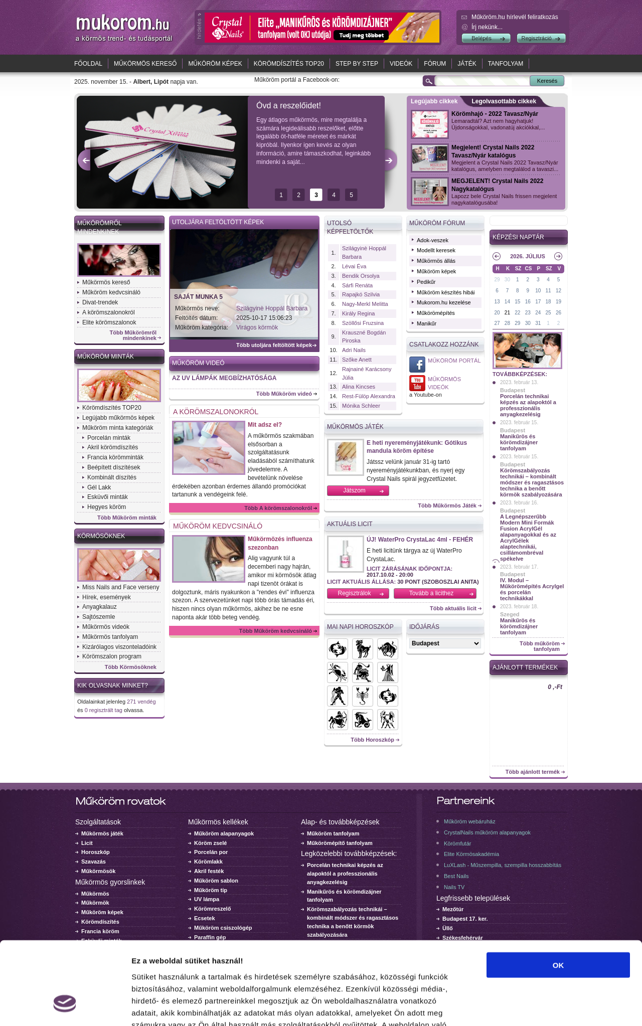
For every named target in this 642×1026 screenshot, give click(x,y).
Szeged (510, 614)
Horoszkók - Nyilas (337, 719)
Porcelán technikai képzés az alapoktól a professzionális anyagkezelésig (528, 405)
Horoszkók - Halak (337, 648)
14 (507, 301)
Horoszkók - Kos (362, 648)
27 (497, 323)
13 (497, 301)
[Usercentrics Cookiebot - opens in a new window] (65, 1006)
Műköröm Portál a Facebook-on (417, 365)
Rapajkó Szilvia (361, 294)
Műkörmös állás (436, 261)
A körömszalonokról (108, 312)
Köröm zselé (210, 843)
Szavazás (93, 862)
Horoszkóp (95, 852)
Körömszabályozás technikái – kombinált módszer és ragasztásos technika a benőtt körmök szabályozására (532, 482)
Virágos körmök (257, 327)
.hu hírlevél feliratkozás (514, 17)
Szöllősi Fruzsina (363, 323)
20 (497, 312)
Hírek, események (106, 597)
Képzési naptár (518, 237)
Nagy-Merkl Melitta (365, 304)
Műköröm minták (105, 356)
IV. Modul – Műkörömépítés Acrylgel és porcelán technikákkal (532, 589)
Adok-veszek (432, 240)
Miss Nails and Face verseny (120, 587)
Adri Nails (354, 350)
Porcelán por (211, 852)
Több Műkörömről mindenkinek (133, 335)
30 (507, 279)
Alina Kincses (358, 387)
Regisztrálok (354, 593)
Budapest (512, 390)
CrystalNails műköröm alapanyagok (487, 832)
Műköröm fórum (437, 223)
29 (497, 279)
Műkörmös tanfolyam (110, 636)
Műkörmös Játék (355, 426)
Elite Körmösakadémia (471, 854)
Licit (87, 843)
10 (538, 290)
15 (517, 301)
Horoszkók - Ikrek (387, 719)
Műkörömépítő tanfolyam (340, 843)
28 (507, 323)
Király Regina (358, 313)
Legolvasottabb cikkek (503, 101)
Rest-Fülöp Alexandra (368, 396)
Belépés (481, 38)
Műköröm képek (215, 63)
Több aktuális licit (453, 608)
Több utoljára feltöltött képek (274, 345)
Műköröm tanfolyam (333, 833)
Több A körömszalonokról (278, 508)
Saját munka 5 (198, 296)
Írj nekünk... (487, 27)
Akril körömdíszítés (112, 447)
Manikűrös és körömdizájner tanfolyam (519, 442)
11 (548, 290)
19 (558, 301)
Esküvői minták (107, 496)
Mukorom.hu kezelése (444, 302)
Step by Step (357, 63)
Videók (401, 63)
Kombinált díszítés (111, 477)
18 (548, 301)
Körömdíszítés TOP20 (289, 63)
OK (558, 894)
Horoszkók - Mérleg (387, 696)
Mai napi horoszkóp (360, 626)
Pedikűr (426, 282)
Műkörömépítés (436, 313)
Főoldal (88, 63)
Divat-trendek (100, 302)
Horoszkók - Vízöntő (337, 696)
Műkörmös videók (105, 626)
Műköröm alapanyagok (224, 833)
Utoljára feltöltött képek (218, 222)
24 (538, 312)
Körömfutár (457, 843)
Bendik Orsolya (361, 276)
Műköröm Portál (454, 361)
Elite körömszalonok (109, 322)
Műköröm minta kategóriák (117, 427)
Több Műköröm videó (284, 394)
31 (538, 323)
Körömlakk (208, 862)
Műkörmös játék (102, 833)
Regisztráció (536, 38)
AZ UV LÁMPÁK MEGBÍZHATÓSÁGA (224, 378)
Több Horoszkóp (372, 740)
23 (528, 312)
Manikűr (426, 323)
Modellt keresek (436, 250)
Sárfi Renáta (357, 285)
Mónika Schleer (361, 406)
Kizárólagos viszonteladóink (119, 646)
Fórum (435, 63)
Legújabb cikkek (434, 101)
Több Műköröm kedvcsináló (275, 631)
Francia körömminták (115, 457)
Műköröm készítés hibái (446, 292)
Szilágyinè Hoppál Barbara (271, 308)
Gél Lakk (99, 487)
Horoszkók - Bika (387, 648)
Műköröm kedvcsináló (111, 292)
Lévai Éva (354, 266)
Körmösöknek (101, 536)
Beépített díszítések (113, 467)
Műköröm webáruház (470, 821)
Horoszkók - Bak (362, 719)
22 (517, 312)
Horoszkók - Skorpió (362, 696)
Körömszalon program (111, 656)
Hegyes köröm (106, 506)
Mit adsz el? (265, 424)
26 (558, 312)
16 (528, 301)
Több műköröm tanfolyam (540, 646)
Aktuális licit (350, 524)
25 (548, 312)
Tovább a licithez (431, 593)
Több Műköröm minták (126, 518)
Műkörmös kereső (145, 63)
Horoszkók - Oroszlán (362, 672)
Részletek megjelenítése (570, 1006)
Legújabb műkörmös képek (118, 417)
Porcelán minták (108, 437)
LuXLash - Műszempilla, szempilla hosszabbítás (502, 865)
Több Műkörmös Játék (447, 505)
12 (558, 290)
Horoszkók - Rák (337, 672)
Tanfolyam (506, 63)
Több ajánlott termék (533, 772)
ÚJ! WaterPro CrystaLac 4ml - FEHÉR (420, 539)
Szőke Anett (357, 360)
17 (538, 301)
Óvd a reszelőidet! (288, 105)
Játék (466, 63)
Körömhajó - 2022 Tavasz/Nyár (494, 113)
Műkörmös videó (417, 383)
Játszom (354, 490)
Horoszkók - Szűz (387, 672)
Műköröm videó (198, 363)
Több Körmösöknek (130, 667)
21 (507, 312)
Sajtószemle (98, 616)
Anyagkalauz (99, 606)
